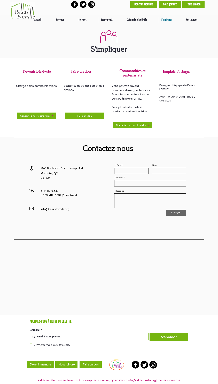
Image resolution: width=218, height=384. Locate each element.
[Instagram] (91, 4)
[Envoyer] (176, 213)
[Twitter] (83, 4)
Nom (154, 165)
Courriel (119, 177)
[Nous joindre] (170, 4)
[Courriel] (88, 336)
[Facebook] (74, 4)
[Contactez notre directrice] (36, 116)
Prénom (119, 165)
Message (119, 191)
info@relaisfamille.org (55, 209)
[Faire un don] (193, 4)
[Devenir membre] (143, 4)
